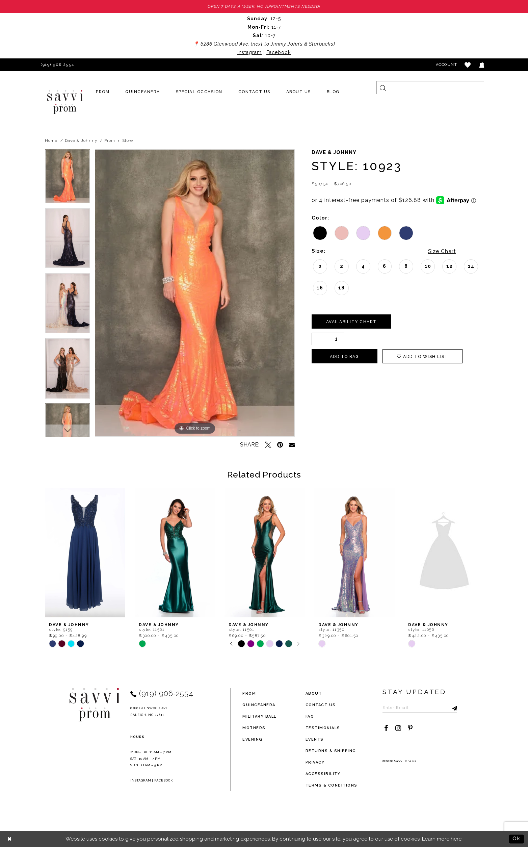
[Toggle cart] (482, 64)
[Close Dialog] (10, 839)
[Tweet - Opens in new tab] (268, 444)
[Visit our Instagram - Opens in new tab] (398, 728)
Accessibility (323, 774)
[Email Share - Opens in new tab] (292, 444)
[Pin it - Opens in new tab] (280, 444)
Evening (252, 739)
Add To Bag (344, 356)
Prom (249, 693)
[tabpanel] (67, 178)
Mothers (254, 728)
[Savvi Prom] (65, 102)
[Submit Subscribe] (452, 707)
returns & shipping (331, 751)
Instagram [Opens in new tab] (249, 52)
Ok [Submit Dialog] (516, 839)
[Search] (430, 87)
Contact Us (321, 705)
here (456, 839)
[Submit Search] (383, 87)
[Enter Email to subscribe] (419, 707)
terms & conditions (332, 785)
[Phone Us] (56, 64)
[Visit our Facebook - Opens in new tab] (385, 728)
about (314, 693)
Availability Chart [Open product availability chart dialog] (351, 321)
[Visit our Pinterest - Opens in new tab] (410, 728)
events (315, 739)
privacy (315, 762)
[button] (468, 64)
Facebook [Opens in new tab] (278, 52)
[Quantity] (328, 339)
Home (51, 140)
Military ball (259, 716)
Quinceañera (258, 705)
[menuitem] (102, 92)
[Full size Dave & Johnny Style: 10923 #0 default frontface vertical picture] (194, 293)
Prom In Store (118, 140)
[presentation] (85, 552)
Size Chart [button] (442, 251)
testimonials (323, 728)
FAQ (310, 716)
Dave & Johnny (81, 140)
